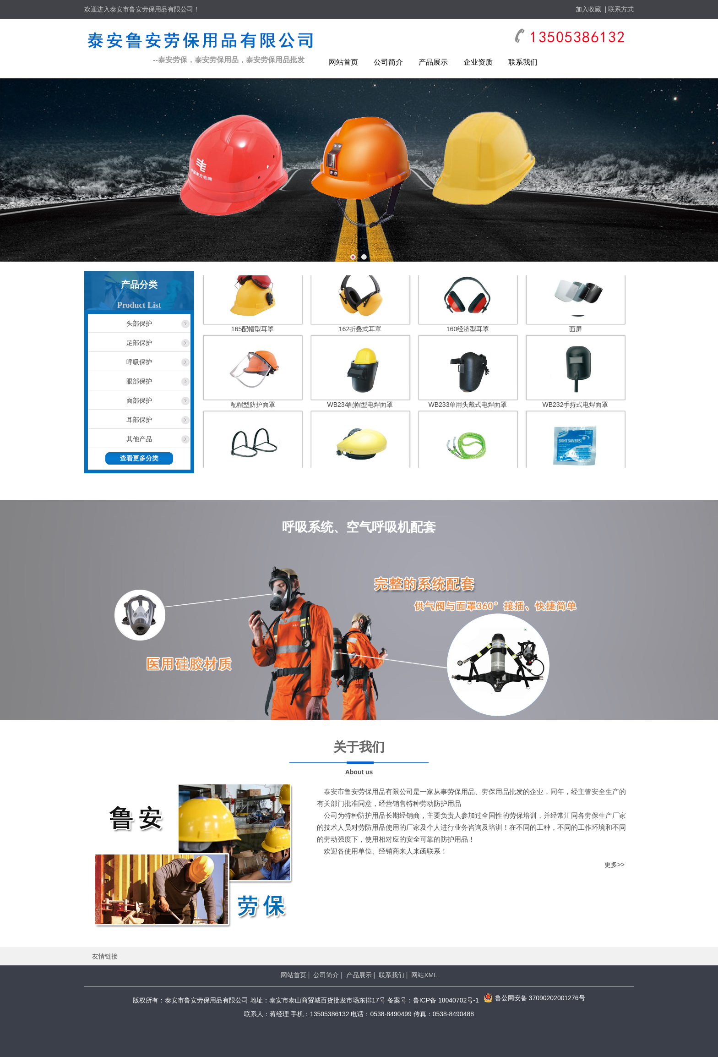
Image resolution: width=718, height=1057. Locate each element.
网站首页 (343, 62)
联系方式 (621, 9)
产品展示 (433, 62)
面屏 (575, 331)
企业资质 (478, 62)
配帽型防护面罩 (252, 407)
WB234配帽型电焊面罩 (360, 407)
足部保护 (139, 342)
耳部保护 (139, 419)
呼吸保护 (139, 362)
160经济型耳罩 (467, 331)
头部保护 (139, 323)
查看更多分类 (139, 458)
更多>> (614, 864)
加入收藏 (588, 9)
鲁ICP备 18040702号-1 (446, 1000)
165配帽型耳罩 (252, 331)
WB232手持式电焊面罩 (576, 407)
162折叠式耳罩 (360, 331)
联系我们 (523, 62)
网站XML (424, 975)
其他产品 (139, 439)
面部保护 (139, 400)
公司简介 (388, 62)
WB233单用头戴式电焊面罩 (468, 407)
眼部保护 (139, 381)
